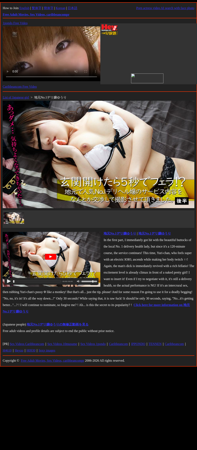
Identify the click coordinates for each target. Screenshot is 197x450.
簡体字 (49, 8)
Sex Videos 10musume (62, 344)
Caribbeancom (118, 344)
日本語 (72, 8)
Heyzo (19, 350)
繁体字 (37, 8)
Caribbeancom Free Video (20, 86)
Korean (60, 8)
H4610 (7, 350)
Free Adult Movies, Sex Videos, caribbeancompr (52, 360)
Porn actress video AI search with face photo (165, 8)
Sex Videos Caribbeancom (27, 344)
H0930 (31, 350)
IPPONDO (138, 344)
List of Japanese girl (16, 97)
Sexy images (47, 350)
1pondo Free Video (15, 23)
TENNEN (155, 344)
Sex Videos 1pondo (93, 344)
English (24, 8)
